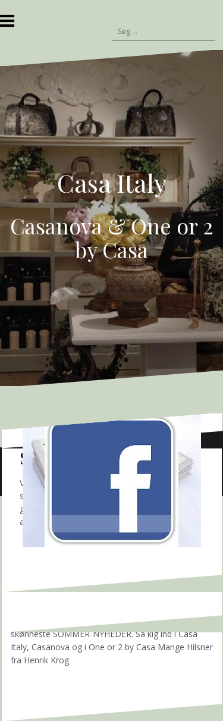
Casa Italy (112, 182)
